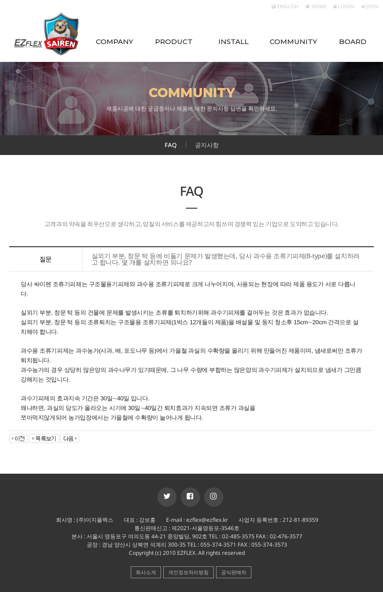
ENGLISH (285, 6)
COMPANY (114, 41)
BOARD (352, 41)
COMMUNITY (293, 41)
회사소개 (146, 572)
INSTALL (233, 41)
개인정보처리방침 (188, 572)
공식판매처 (233, 572)
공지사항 (207, 145)
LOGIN (344, 6)
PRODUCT (174, 41)
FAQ (171, 145)
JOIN (369, 6)
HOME (316, 6)
